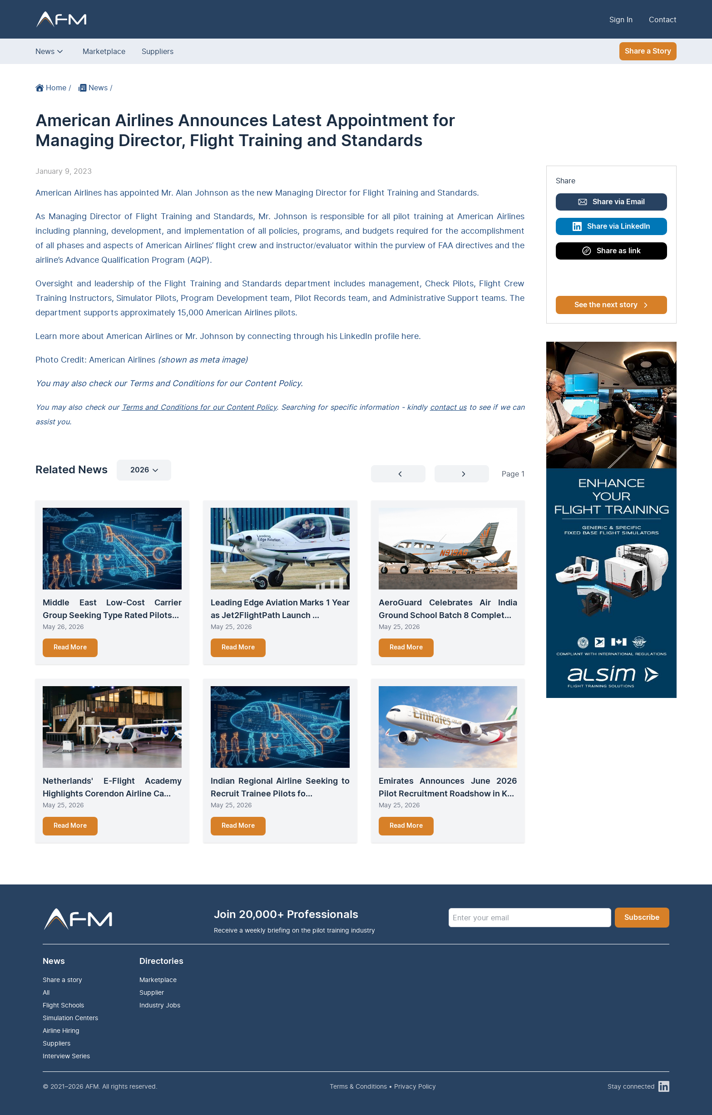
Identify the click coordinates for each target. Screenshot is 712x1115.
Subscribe (641, 917)
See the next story (611, 305)
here (410, 336)
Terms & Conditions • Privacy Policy (383, 1086)
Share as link (611, 250)
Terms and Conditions (171, 383)
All (46, 992)
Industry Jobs (159, 1005)
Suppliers (157, 51)
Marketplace (104, 51)
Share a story (62, 979)
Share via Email (611, 201)
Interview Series (66, 1056)
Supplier (151, 992)
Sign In (621, 19)
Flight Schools (63, 1005)
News (44, 51)
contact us (448, 407)
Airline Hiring (61, 1030)
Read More (70, 647)
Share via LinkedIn (611, 226)
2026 (144, 470)
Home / (53, 87)
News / (96, 87)
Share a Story (648, 51)
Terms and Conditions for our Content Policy (199, 407)
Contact (663, 19)
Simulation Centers (70, 1018)
